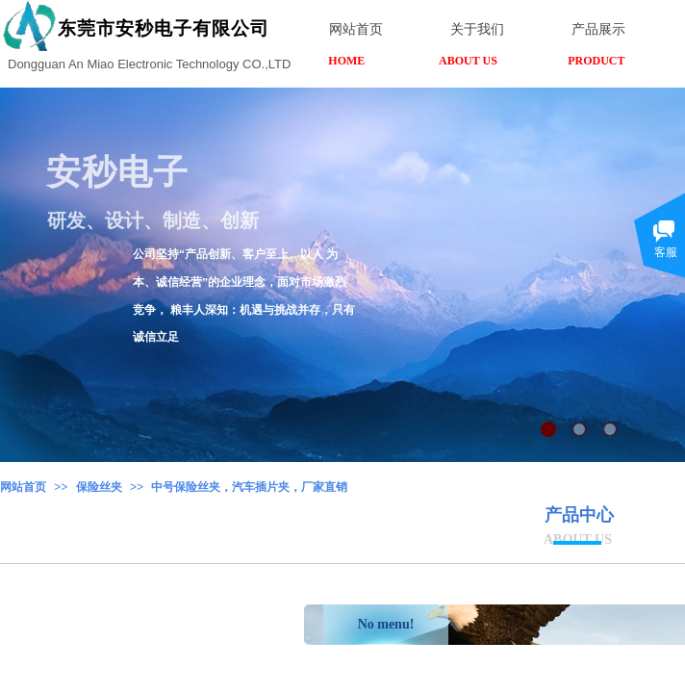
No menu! (386, 624)
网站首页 (23, 487)
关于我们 (477, 29)
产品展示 (598, 29)
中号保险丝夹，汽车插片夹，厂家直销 (249, 487)
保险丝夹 (99, 487)
